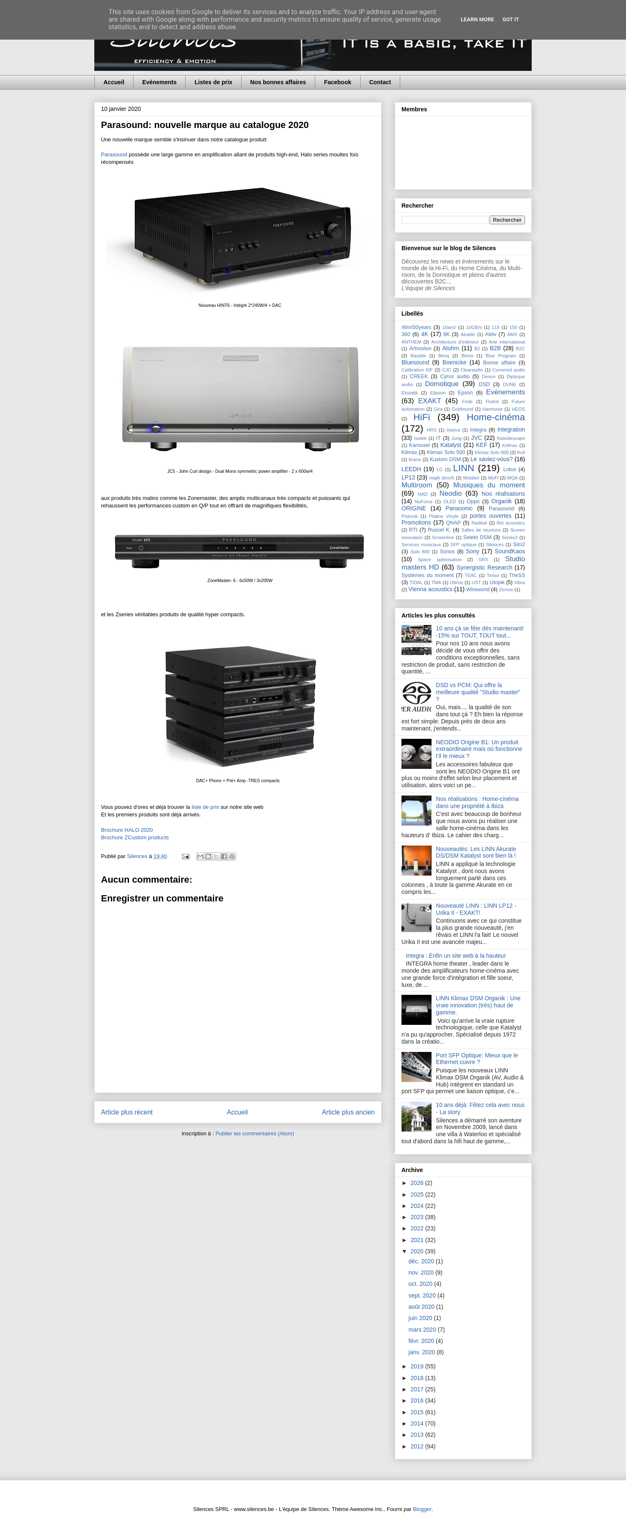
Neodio (450, 493)
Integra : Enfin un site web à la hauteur (456, 955)
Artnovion (420, 348)
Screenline (443, 537)
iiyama (453, 429)
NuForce (424, 501)
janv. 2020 (423, 1352)
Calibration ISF (417, 369)
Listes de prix (213, 82)
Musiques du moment (489, 485)
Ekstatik (409, 392)
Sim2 (519, 544)
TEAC (470, 575)
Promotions (416, 522)
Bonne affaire (499, 363)
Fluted (492, 401)
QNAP (453, 523)
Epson (465, 393)
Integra (478, 430)
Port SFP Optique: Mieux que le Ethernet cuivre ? (477, 1059)
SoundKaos (510, 551)
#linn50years (416, 327)
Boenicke (454, 362)
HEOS (518, 409)
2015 (418, 1412)
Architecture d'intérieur (455, 341)
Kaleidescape (511, 438)
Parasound (115, 154)
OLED (449, 501)
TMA (437, 582)
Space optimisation (440, 559)
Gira (438, 409)
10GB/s (474, 327)
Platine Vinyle (444, 516)
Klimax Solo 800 (491, 452)
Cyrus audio (455, 376)
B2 (477, 348)
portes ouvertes (491, 515)
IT (438, 438)
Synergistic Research (484, 567)
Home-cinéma (496, 417)
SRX (483, 559)
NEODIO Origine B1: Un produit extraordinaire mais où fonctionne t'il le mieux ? (479, 749)
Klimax (409, 452)
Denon (488, 376)
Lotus (509, 469)
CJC (446, 369)
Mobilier (471, 477)
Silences (494, 544)
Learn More (477, 19)
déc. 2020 (422, 1261)
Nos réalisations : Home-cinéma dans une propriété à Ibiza (477, 802)
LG (440, 469)
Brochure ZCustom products (135, 837)
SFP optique (463, 544)
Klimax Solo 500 (446, 452)
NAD (423, 494)
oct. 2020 (421, 1283)
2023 (418, 1217)
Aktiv (490, 334)
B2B (495, 348)
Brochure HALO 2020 (127, 830)
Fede (467, 401)
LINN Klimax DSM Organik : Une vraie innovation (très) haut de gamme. (478, 1005)
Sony (473, 551)
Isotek (420, 438)
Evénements (159, 82)
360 (405, 334)
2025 (418, 1194)
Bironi (468, 355)
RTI (413, 530)
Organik (501, 501)
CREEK (419, 376)
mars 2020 (423, 1329)
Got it (510, 19)
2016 (418, 1400)
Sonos (447, 552)
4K (424, 334)
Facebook (337, 82)
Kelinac (509, 445)
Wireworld (478, 589)
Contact (380, 82)
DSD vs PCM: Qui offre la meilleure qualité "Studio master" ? (478, 692)
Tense (493, 575)
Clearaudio (471, 369)
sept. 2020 (423, 1295)
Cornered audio (508, 369)
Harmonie (492, 409)
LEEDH (411, 469)
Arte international (507, 341)
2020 (418, 1251)
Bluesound (415, 362)
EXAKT (429, 401)
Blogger (422, 1509)
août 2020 (422, 1306)
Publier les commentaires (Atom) (254, 1133)
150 (513, 327)
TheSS (517, 575)
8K (446, 334)
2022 (418, 1228)
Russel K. (439, 530)
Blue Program (501, 355)
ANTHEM (411, 341)
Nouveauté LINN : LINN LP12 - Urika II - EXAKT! (476, 909)
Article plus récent (127, 1112)
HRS (432, 429)
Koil (521, 452)
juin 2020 (421, 1318)
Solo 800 (419, 551)
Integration (511, 429)
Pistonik (409, 516)
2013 (418, 1434)
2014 (418, 1423)
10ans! (449, 327)
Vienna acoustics (431, 589)
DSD (484, 384)
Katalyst (450, 445)
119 (496, 327)
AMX (512, 334)
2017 (418, 1389)
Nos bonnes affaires (278, 82)
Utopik (497, 582)
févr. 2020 (422, 1341)
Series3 (509, 537)
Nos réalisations (503, 493)
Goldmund (462, 409)
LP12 (408, 477)
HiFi (422, 417)
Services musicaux (421, 544)
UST (476, 582)
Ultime (456, 582)
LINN (464, 468)
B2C (520, 348)
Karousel (419, 445)
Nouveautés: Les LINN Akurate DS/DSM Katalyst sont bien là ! (476, 852)
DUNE (509, 384)
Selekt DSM (477, 537)
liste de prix (205, 807)
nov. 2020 (422, 1272)
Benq (443, 355)
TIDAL (416, 582)
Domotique (442, 384)
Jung (457, 438)
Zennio (506, 589)
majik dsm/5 (441, 477)
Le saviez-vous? (491, 459)
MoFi (493, 477)
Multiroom (416, 485)
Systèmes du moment (427, 575)
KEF (481, 445)
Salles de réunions (481, 529)
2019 (418, 1366)
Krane (415, 459)
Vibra (519, 582)
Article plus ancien (348, 1112)
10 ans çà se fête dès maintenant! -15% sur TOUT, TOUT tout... (480, 632)
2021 (418, 1240)
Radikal (479, 522)
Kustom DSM (445, 459)
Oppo (473, 501)
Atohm (450, 348)
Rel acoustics (511, 522)
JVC (476, 437)
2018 (418, 1378)
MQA (512, 477)
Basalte (418, 355)
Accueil (113, 82)
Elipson (438, 392)
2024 (418, 1205)
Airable (468, 334)
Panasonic (458, 508)
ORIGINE (413, 508)
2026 (418, 1183)
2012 (418, 1446)
